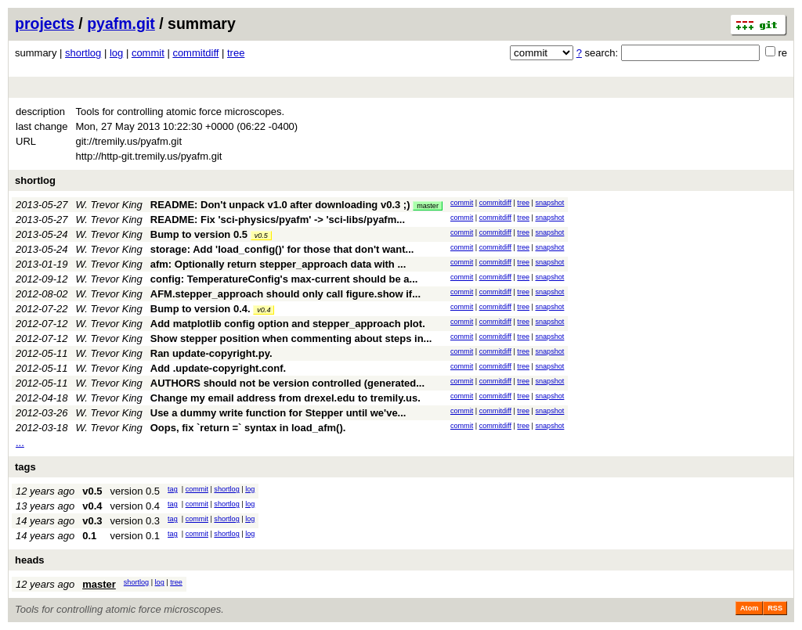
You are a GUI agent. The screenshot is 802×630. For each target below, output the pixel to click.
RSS (775, 608)
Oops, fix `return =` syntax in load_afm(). (248, 428)
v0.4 (263, 310)
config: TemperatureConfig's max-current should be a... (284, 279)
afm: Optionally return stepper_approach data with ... (278, 264)
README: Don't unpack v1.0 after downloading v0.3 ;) (280, 205)
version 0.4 (135, 506)
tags (25, 467)
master (428, 206)
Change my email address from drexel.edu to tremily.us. (285, 398)
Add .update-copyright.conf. (218, 368)
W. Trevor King (109, 205)
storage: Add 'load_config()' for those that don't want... (282, 249)
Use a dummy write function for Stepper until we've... (278, 413)
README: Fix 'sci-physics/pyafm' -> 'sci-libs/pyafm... (277, 219)
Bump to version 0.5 (198, 234)
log (116, 53)
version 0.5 (135, 491)
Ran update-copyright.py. (211, 353)
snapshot (549, 203)
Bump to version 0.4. (200, 309)
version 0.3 (135, 521)
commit (148, 53)
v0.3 (92, 521)
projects (44, 23)
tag (173, 489)
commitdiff (195, 53)
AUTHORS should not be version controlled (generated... (287, 383)
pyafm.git (121, 23)
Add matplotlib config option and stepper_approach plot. (287, 323)
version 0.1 (135, 536)
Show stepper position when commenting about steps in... (291, 338)
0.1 (89, 536)
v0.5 (261, 235)
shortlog (83, 53)
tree (235, 53)
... (20, 442)
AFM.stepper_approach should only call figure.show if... (285, 294)
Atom (749, 608)
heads (30, 560)
